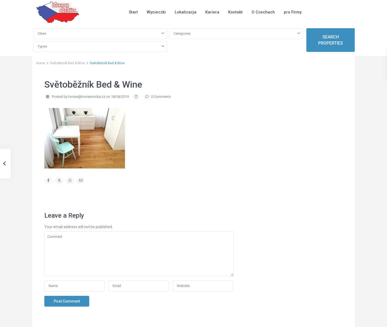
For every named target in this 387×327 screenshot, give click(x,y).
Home (40, 63)
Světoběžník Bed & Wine (67, 63)
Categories (182, 33)
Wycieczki (156, 12)
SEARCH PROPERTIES (330, 40)
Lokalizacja (185, 12)
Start (133, 12)
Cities (42, 33)
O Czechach (263, 12)
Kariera (212, 12)
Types (42, 46)
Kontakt (235, 12)
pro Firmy (293, 12)
